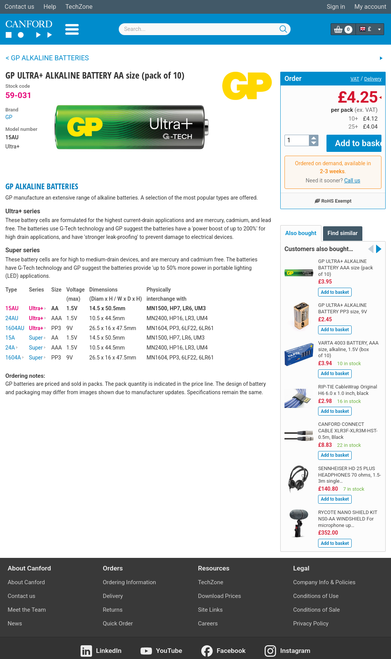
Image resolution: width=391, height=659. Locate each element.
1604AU (14, 328)
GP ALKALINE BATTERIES (41, 186)
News (15, 618)
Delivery (372, 79)
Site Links (210, 604)
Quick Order (118, 618)
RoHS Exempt (332, 195)
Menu (72, 29)
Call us (352, 175)
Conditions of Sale (316, 604)
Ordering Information (129, 576)
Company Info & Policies (324, 576)
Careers (208, 618)
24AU (11, 318)
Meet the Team (27, 604)
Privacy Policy (311, 618)
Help (50, 6)
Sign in (336, 6)
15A (10, 338)
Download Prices (219, 590)
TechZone (78, 6)
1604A (14, 357)
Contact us (19, 6)
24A (11, 348)
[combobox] (205, 29)
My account (370, 6)
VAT (355, 79)
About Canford (26, 576)
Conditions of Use (316, 590)
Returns (113, 604)
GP (8, 117)
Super (37, 338)
